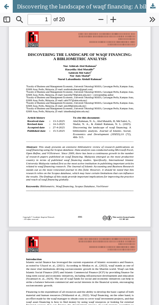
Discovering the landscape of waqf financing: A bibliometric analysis (88, 6)
